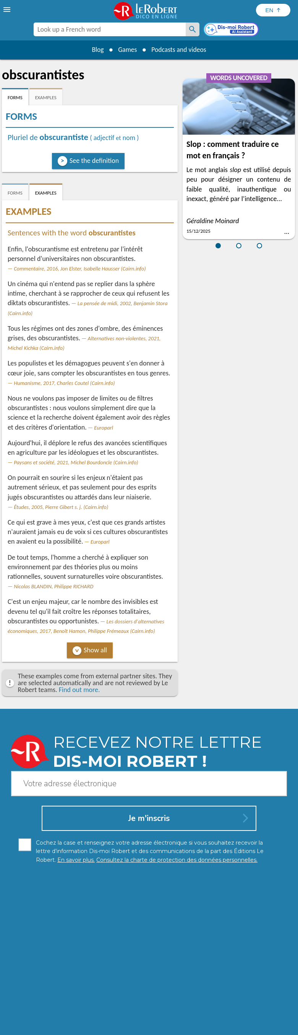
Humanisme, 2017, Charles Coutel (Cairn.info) (64, 383)
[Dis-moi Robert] (232, 30)
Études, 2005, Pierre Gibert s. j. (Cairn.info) (61, 507)
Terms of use (225, 1019)
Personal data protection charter (59, 1019)
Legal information (127, 1019)
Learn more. (162, 1008)
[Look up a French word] (192, 29)
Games (126, 49)
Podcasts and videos (180, 49)
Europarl (103, 427)
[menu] (7, 9)
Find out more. (79, 690)
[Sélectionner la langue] (273, 10)
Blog (96, 49)
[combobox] (110, 29)
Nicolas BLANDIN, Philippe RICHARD (53, 586)
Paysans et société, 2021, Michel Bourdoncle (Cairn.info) (76, 462)
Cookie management (179, 1019)
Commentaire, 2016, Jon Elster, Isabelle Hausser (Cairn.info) (80, 268)
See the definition (94, 160)
